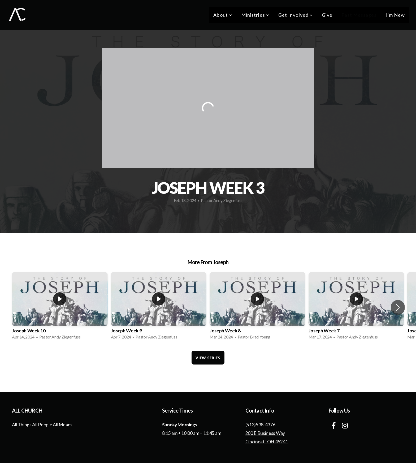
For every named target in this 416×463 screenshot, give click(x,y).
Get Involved (295, 15)
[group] (60, 307)
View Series (208, 357)
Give (327, 15)
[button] (397, 307)
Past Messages (358, 15)
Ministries (255, 15)
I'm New (395, 15)
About (222, 15)
